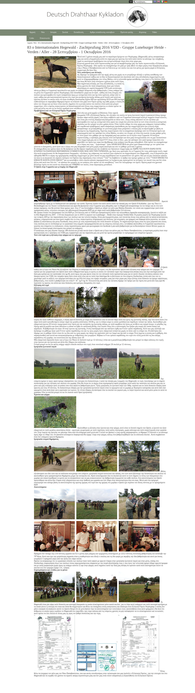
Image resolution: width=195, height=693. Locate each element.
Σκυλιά (65, 32)
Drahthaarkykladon (97, 16)
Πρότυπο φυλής (126, 32)
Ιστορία (53, 32)
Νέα (42, 32)
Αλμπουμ (142, 32)
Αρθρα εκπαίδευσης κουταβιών (102, 32)
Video (154, 32)
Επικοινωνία (45, 38)
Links (32, 38)
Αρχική (32, 32)
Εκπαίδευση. (79, 32)
